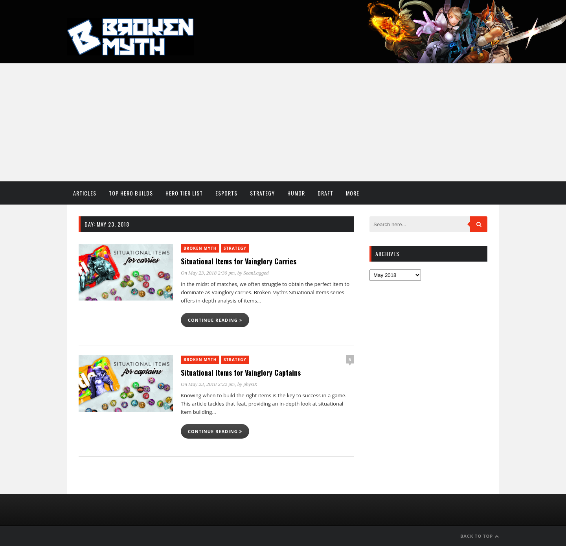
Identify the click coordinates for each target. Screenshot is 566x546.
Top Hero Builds (131, 193)
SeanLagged (255, 273)
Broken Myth (200, 248)
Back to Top (479, 536)
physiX (250, 384)
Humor (296, 193)
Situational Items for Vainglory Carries (238, 261)
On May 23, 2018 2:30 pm (208, 273)
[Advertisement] (283, 122)
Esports (226, 193)
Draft (325, 193)
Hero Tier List (184, 193)
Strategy (262, 193)
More (352, 193)
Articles (84, 193)
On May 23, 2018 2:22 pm (208, 384)
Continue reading (215, 320)
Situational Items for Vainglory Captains (241, 372)
